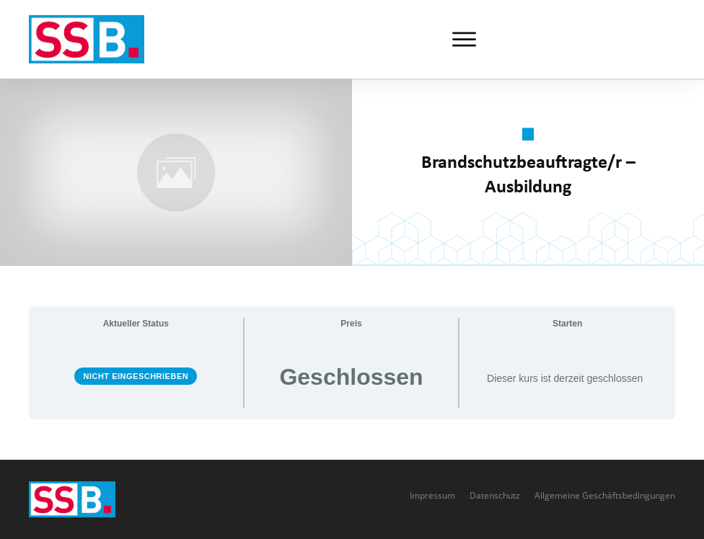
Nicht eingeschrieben (135, 376)
